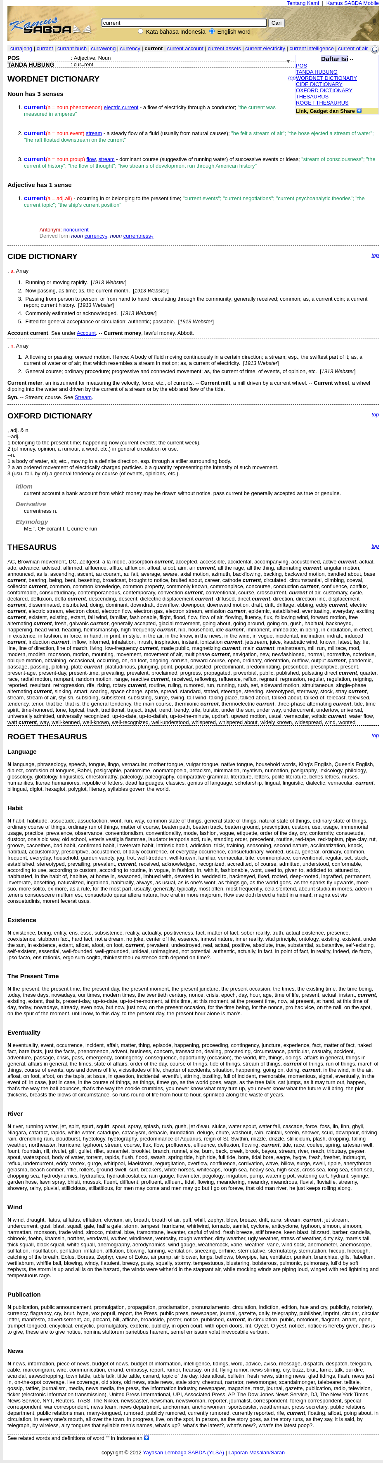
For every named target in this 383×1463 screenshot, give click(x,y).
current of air (353, 48)
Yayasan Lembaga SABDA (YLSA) (183, 1452)
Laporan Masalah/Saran (256, 1452)
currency (130, 48)
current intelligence (311, 48)
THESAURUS (312, 96)
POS (301, 66)
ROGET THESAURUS (322, 103)
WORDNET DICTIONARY (326, 78)
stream (94, 133)
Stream (83, 397)
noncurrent (75, 230)
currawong (103, 48)
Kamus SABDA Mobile (352, 3)
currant (45, 48)
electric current (121, 107)
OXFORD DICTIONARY (324, 90)
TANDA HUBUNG (317, 72)
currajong (21, 48)
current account (185, 48)
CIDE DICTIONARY (319, 84)
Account (86, 333)
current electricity (265, 48)
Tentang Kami (303, 3)
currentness (138, 236)
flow (90, 159)
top (292, 78)
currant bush (72, 48)
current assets (224, 48)
